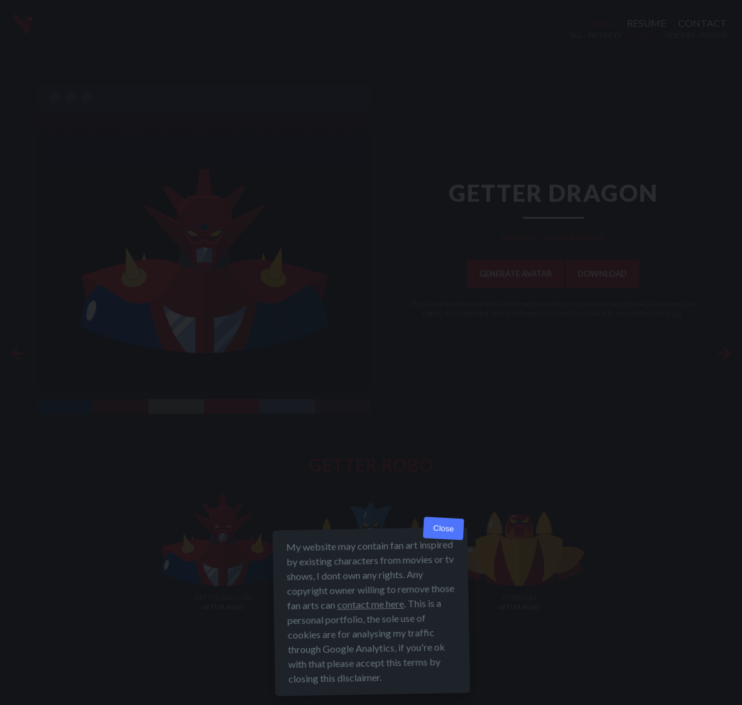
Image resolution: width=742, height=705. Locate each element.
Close (443, 539)
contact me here (370, 614)
